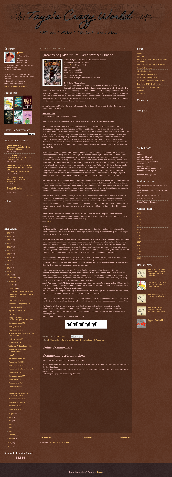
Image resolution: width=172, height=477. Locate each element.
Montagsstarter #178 (15, 409)
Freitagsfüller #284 (15, 386)
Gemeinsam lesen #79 (16, 323)
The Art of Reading (14, 188)
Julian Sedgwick (89, 340)
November (13, 281)
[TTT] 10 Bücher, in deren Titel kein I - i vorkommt (157, 296)
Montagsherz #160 (15, 379)
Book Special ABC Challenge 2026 (149, 84)
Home (139, 53)
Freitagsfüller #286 (15, 342)
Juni (10, 421)
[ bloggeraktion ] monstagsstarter (18, 171)
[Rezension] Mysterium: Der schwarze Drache (18, 394)
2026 (9, 233)
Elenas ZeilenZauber (15, 178)
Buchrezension (77, 340)
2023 (9, 243)
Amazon (49, 221)
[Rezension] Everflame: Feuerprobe (21, 369)
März (11, 431)
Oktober (12, 285)
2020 (9, 254)
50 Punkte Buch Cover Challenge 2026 (151, 81)
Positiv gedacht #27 (15, 339)
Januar (11, 438)
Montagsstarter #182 (15, 300)
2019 (9, 257)
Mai (10, 424)
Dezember (13, 278)
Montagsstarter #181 (15, 330)
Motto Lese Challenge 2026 (147, 77)
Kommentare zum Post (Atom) (59, 442)
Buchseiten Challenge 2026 (147, 74)
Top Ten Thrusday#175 (16, 311)
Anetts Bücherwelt (14, 145)
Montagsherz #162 (15, 327)
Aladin (72, 65)
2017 (9, 264)
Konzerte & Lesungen (145, 68)
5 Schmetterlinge (54, 340)
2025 (9, 236)
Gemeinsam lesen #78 (16, 358)
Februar (12, 435)
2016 (9, 268)
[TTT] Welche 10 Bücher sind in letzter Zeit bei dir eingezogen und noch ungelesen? (156, 272)
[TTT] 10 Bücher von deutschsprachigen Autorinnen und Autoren (156, 309)
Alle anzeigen (31, 195)
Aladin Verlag (66, 340)
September (13, 288)
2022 (9, 247)
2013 (9, 443)
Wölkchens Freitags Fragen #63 (19, 346)
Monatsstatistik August (16, 402)
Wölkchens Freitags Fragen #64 (19, 304)
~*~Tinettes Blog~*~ (14, 155)
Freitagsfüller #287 (15, 307)
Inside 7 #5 (12, 390)
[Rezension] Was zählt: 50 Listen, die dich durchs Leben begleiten (157, 284)
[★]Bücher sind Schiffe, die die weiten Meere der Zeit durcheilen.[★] (20, 167)
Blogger (99, 472)
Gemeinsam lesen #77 (16, 376)
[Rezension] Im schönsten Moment (21, 291)
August (11, 414)
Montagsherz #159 (15, 406)
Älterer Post (126, 437)
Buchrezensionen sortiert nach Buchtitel (151, 65)
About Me (140, 56)
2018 (9, 261)
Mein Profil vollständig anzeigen (15, 86)
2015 (9, 271)
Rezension (100, 340)
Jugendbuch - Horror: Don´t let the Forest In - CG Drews (18, 148)
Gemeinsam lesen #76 (16, 399)
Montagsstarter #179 (15, 383)
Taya (21, 53)
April (11, 428)
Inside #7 (11, 314)
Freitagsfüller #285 (15, 372)
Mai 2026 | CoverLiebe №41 (16, 190)
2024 (9, 240)
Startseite (87, 437)
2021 (9, 250)
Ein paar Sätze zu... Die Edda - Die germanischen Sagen (19, 158)
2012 (9, 446)
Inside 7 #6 (12, 355)
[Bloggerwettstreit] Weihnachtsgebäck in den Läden (21, 318)
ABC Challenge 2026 (144, 71)
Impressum (141, 94)
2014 (9, 275)
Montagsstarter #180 (15, 365)
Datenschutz (141, 90)
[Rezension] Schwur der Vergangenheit (17, 350)
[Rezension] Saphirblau (16, 362)
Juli (10, 417)
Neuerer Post (46, 437)
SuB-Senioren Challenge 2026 (148, 87)
